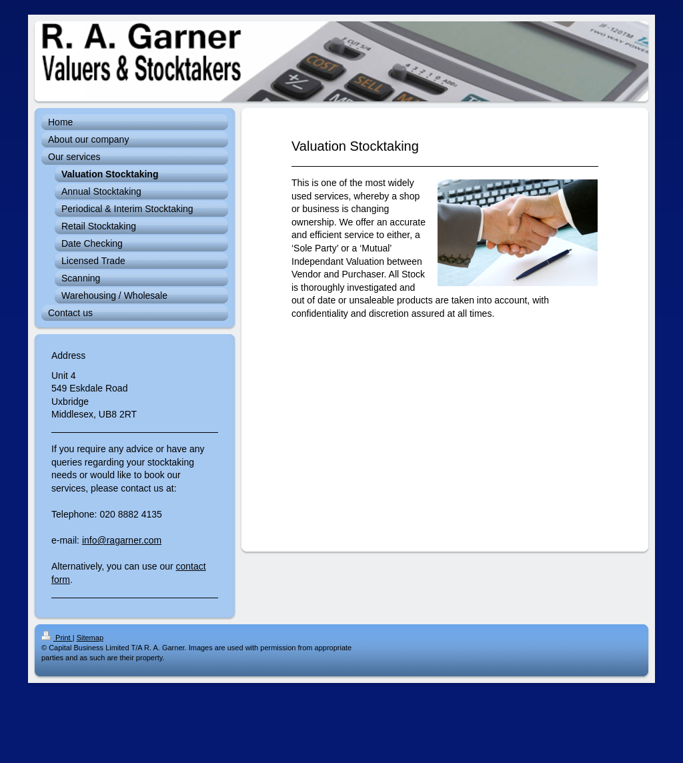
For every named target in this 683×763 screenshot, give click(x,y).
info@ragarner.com (121, 540)
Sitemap (90, 638)
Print (57, 638)
